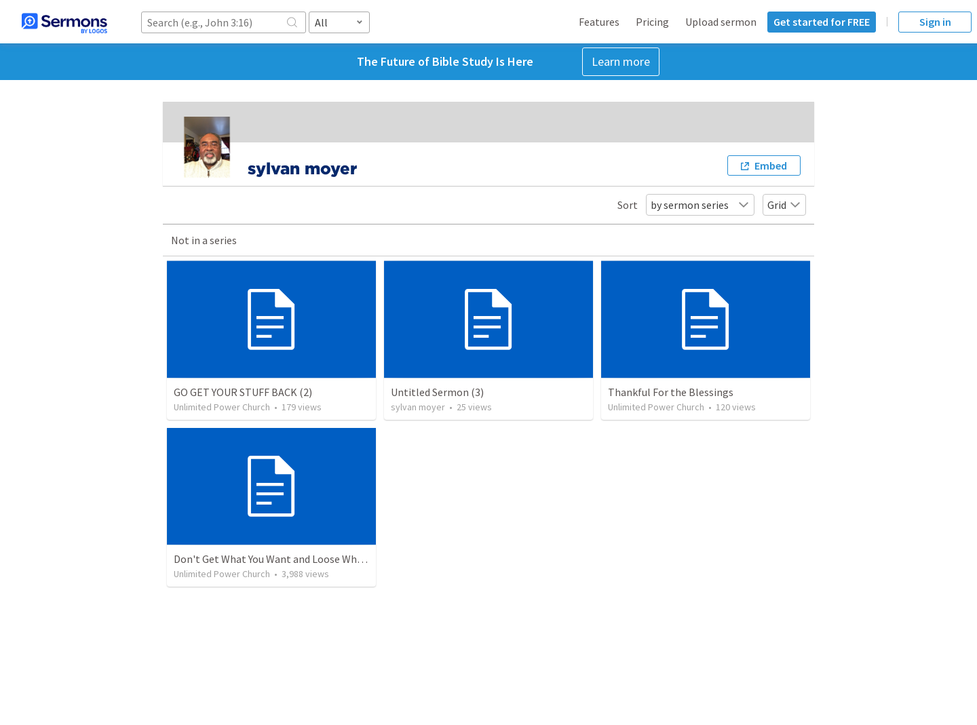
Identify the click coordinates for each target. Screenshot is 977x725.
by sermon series (700, 205)
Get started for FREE (821, 21)
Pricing (652, 21)
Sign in (935, 21)
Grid (784, 205)
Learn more (621, 61)
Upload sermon (720, 21)
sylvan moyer (418, 407)
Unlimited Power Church (222, 407)
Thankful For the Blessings (670, 392)
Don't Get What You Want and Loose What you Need (292, 559)
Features (599, 21)
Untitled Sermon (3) (437, 392)
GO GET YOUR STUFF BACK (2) (243, 392)
